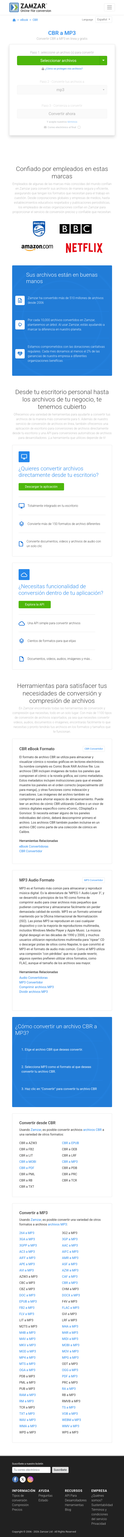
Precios (17, 1509)
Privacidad (98, 1524)
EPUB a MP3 (28, 1301)
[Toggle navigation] (109, 7)
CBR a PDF (26, 1168)
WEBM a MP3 (71, 1420)
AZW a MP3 (70, 1270)
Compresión (20, 1505)
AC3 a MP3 (27, 1252)
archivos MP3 (57, 1224)
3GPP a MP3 (28, 1245)
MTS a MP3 (27, 1364)
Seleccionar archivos (58, 60)
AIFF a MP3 (27, 1258)
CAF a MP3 (70, 1276)
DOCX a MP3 (71, 1295)
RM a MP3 (26, 1401)
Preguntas (46, 1495)
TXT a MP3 (27, 1414)
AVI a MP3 (26, 1270)
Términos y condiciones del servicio (99, 1514)
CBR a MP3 (70, 1162)
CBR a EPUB (70, 1143)
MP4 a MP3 (27, 1357)
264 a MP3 (26, 1233)
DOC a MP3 (27, 1295)
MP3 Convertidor (93, 880)
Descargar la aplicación (41, 487)
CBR (35, 19)
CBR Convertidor (94, 748)
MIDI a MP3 (70, 1339)
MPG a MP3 (70, 1357)
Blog (68, 1509)
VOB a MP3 (70, 1414)
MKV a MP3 (27, 1345)
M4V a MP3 (27, 1339)
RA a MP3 (69, 1389)
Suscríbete (60, 1469)
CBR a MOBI (27, 1162)
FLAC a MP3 (70, 1308)
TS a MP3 (69, 1407)
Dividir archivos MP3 (33, 992)
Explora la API (34, 604)
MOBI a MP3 (71, 1345)
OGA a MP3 (27, 1370)
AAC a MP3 (70, 1245)
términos (72, 121)
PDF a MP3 (70, 1376)
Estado (43, 1500)
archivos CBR (92, 1130)
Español (102, 19)
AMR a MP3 (70, 1258)
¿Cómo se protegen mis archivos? (64, 68)
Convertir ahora (62, 113)
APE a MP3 (27, 1264)
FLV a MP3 (26, 1314)
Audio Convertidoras (33, 978)
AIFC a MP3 (70, 1252)
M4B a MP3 (27, 1333)
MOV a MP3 (70, 1351)
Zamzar (36, 1130)
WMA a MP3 (28, 1426)
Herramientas (74, 1505)
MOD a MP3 (27, 1351)
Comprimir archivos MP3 (36, 987)
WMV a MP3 (70, 1426)
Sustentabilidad (102, 1505)
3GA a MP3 (27, 1239)
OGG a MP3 (70, 1370)
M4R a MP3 (70, 1333)
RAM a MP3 (27, 1395)
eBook (24, 19)
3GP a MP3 (70, 1239)
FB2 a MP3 (27, 1308)
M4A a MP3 (70, 1326)
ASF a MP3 (69, 1264)
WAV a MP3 (27, 1420)
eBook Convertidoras (33, 846)
